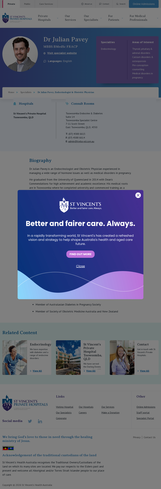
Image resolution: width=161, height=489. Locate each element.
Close (80, 266)
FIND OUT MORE (80, 254)
